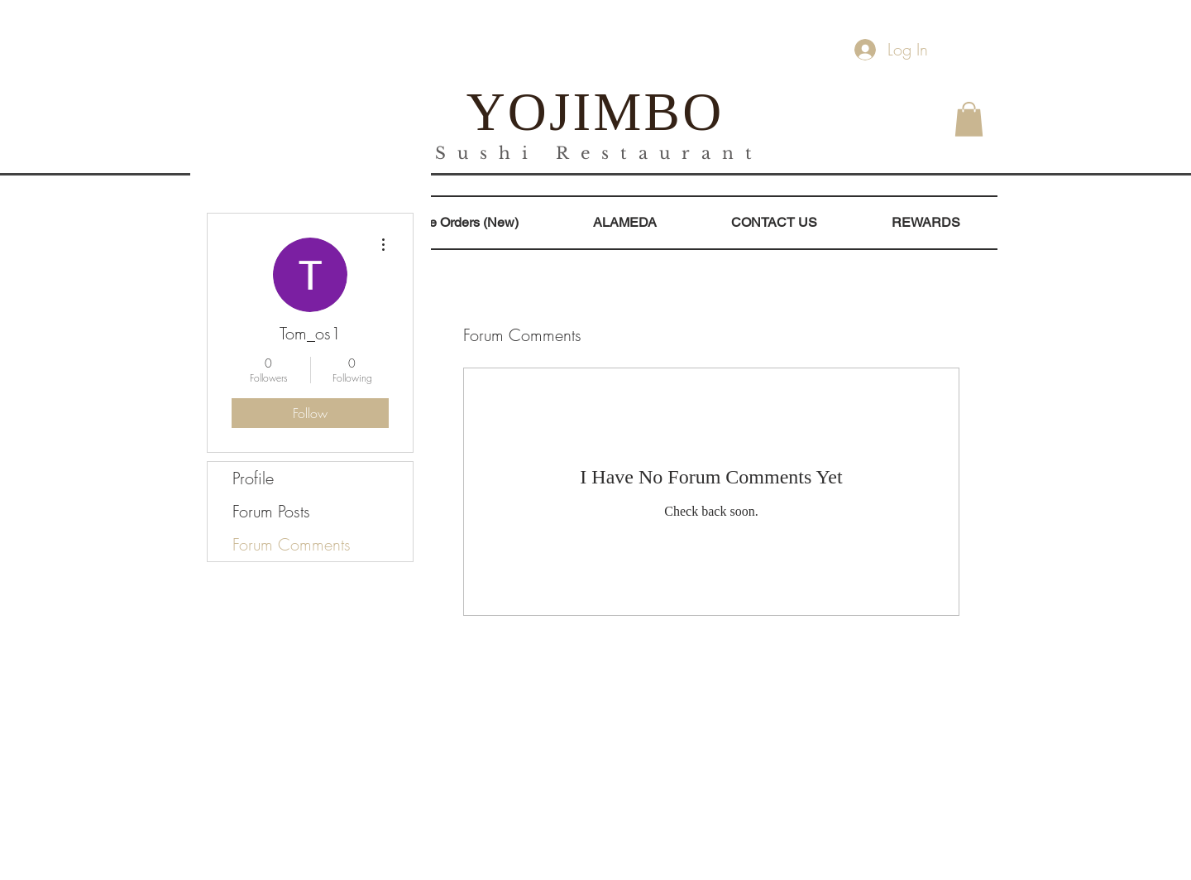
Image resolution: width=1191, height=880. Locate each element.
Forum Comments (291, 544)
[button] (968, 119)
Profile (253, 478)
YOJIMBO (595, 112)
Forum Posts (271, 511)
